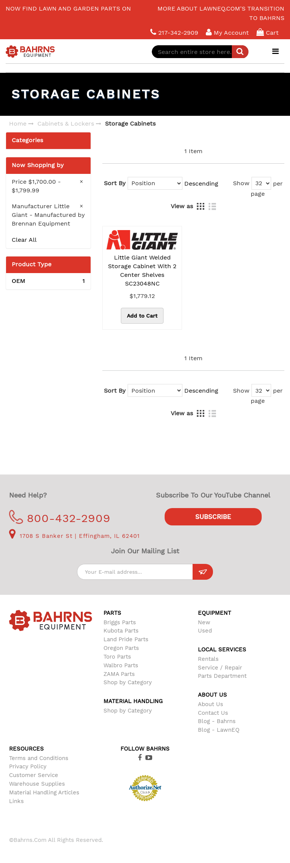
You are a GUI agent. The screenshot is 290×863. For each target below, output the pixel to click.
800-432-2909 (60, 518)
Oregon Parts (121, 648)
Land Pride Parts (125, 639)
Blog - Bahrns (217, 721)
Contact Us (213, 712)
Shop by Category (127, 682)
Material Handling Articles (44, 792)
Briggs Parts (119, 622)
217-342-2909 (174, 32)
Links (16, 801)
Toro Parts (117, 656)
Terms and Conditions (38, 758)
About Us (210, 704)
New (204, 622)
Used (205, 630)
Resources (26, 748)
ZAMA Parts (119, 674)
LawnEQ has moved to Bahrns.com (64, 4)
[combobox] (200, 51)
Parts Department (222, 676)
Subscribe (213, 517)
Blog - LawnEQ (218, 729)
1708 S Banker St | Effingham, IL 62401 (74, 536)
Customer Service (33, 775)
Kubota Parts (121, 630)
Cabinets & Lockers (65, 123)
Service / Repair (220, 667)
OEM (48, 281)
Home (17, 123)
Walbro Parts (120, 665)
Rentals (208, 659)
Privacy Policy (27, 766)
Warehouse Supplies (37, 783)
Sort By (115, 183)
